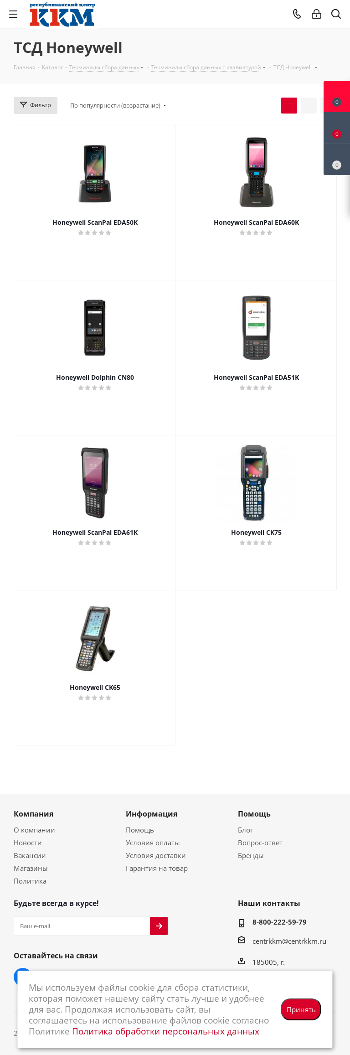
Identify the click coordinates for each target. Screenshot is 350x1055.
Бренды (251, 855)
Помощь (140, 829)
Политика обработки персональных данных (165, 1031)
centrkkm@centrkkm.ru (289, 941)
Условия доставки (156, 855)
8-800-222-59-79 (279, 921)
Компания (33, 814)
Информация (151, 814)
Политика (30, 880)
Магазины (31, 868)
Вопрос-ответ (260, 842)
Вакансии (30, 855)
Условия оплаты (153, 842)
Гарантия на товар (157, 868)
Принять (301, 1009)
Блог (245, 829)
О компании (34, 829)
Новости (28, 842)
